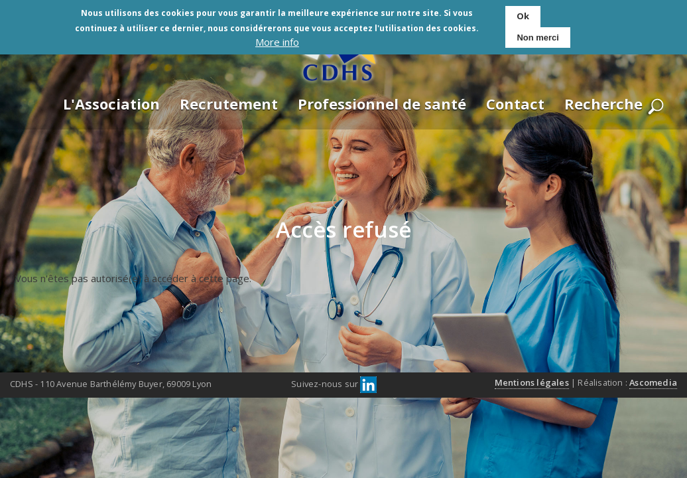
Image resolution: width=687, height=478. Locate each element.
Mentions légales (532, 382)
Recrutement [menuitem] (229, 104)
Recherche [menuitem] (603, 104)
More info (277, 39)
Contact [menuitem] (515, 104)
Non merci (538, 34)
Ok (523, 13)
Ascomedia (653, 382)
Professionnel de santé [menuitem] (382, 104)
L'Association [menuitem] (111, 104)
